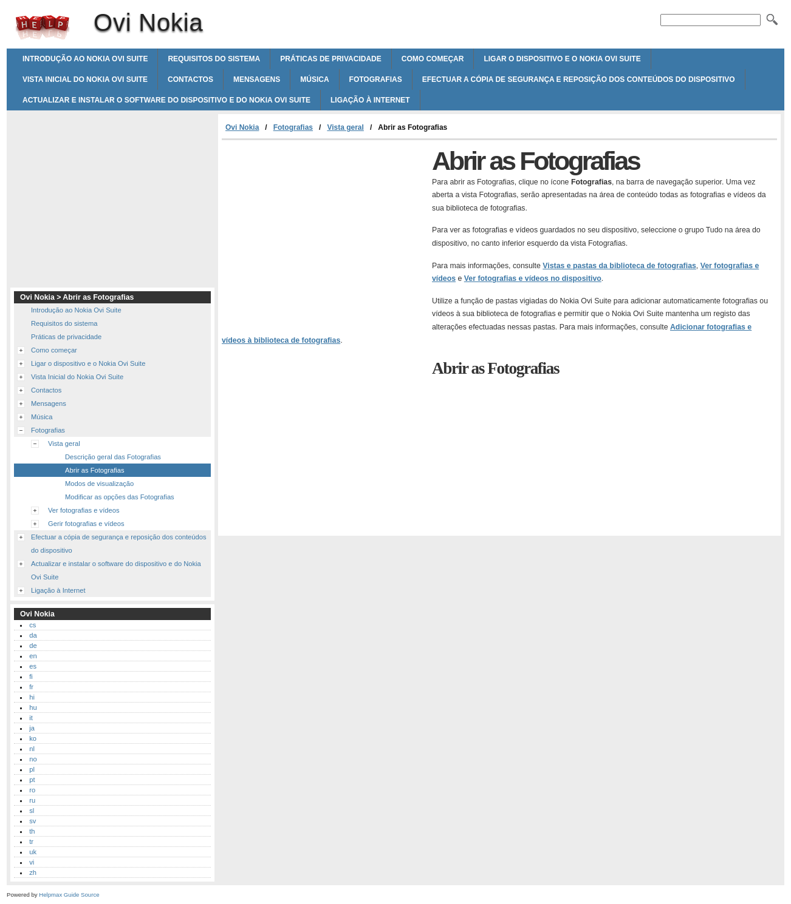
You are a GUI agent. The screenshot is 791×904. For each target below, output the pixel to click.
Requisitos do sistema (214, 59)
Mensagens (256, 79)
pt (32, 779)
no (32, 759)
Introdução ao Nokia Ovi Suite (85, 59)
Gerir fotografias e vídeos (86, 523)
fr (31, 686)
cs (32, 625)
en (32, 655)
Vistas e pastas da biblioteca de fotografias (619, 265)
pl (32, 769)
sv (32, 821)
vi (31, 862)
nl (32, 748)
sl (31, 810)
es (32, 666)
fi (31, 676)
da (32, 635)
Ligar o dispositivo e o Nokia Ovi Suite (562, 59)
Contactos (190, 79)
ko (32, 738)
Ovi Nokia (42, 27)
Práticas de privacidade (330, 59)
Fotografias (375, 79)
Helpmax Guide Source (69, 894)
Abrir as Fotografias (95, 470)
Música (314, 79)
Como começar (433, 59)
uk (32, 851)
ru (32, 800)
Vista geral (345, 127)
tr (31, 841)
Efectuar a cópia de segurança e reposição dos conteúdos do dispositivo (578, 79)
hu (32, 707)
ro (32, 790)
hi (32, 697)
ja (32, 728)
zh (32, 872)
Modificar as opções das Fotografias (119, 497)
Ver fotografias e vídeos (84, 510)
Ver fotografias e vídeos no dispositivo (532, 278)
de (32, 645)
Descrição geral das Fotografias (113, 456)
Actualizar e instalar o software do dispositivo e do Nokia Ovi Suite (166, 100)
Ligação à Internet (370, 100)
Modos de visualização (99, 483)
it (31, 717)
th (32, 831)
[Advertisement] (324, 231)
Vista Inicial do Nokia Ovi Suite (85, 79)
